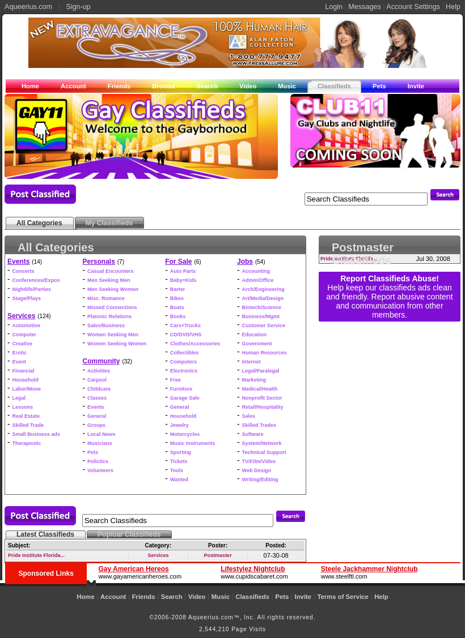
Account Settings (413, 7)
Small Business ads (36, 434)
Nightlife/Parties (32, 289)
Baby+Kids (183, 280)
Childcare (99, 389)
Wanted (179, 479)
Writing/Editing (260, 479)
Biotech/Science (262, 307)
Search (207, 86)
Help (453, 7)
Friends (119, 86)
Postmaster (218, 555)
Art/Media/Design (263, 298)
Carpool (97, 380)
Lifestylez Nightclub (253, 569)
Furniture (181, 389)
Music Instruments (192, 443)
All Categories (39, 223)
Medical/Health (260, 389)
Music (287, 86)
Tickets (179, 461)
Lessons (22, 407)
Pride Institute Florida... (36, 555)
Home (30, 86)
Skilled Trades (259, 425)
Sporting (180, 452)
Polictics (97, 461)
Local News (101, 434)
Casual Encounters (110, 271)
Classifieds (334, 86)
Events (18, 262)
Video (247, 86)
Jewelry (179, 425)
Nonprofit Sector (262, 398)
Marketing (254, 380)
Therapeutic (26, 443)
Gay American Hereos (133, 569)
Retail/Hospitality (263, 407)
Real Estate (26, 416)
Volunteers (100, 470)
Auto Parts (183, 271)
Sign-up (78, 7)
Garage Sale (185, 398)
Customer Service (264, 325)
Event (19, 362)
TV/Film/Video (259, 461)
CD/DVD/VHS (186, 334)
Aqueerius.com (28, 7)
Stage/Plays (26, 298)
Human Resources (264, 353)
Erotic (19, 353)
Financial (23, 371)
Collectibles (184, 353)
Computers (183, 362)
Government (257, 343)
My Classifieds (109, 223)
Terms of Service (342, 596)
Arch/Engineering (263, 289)
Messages (364, 7)
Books (178, 316)
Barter (177, 289)
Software (253, 434)
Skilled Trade (28, 425)
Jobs (245, 262)
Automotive (26, 325)
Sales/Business (106, 325)
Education (254, 334)
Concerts (23, 271)
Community (101, 361)
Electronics (184, 371)
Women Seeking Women (116, 343)
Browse (163, 86)
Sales (249, 416)
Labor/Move (26, 389)
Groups (96, 425)
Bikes (177, 298)
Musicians (99, 443)
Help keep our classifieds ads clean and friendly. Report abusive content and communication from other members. (389, 301)
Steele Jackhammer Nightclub (369, 569)
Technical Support (264, 452)
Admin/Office (258, 280)
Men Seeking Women (112, 289)
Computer (24, 334)
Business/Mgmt (261, 316)
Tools (176, 470)
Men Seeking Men (108, 280)
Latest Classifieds (45, 534)
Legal (19, 398)
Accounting (256, 271)
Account (73, 86)
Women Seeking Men (112, 334)
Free (175, 380)
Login (334, 7)
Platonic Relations (109, 316)
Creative (22, 343)
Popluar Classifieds (129, 534)
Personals (99, 262)
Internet (251, 362)
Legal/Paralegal (261, 371)
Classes (97, 398)
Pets (379, 86)
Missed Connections (112, 307)
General (97, 416)
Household (25, 380)
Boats (177, 307)
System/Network (262, 443)
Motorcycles (185, 434)
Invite (416, 86)
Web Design (256, 470)
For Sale (178, 262)
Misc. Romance (106, 298)
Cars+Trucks (185, 325)
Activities (98, 371)
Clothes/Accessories (195, 343)
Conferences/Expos (36, 280)
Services (21, 316)
